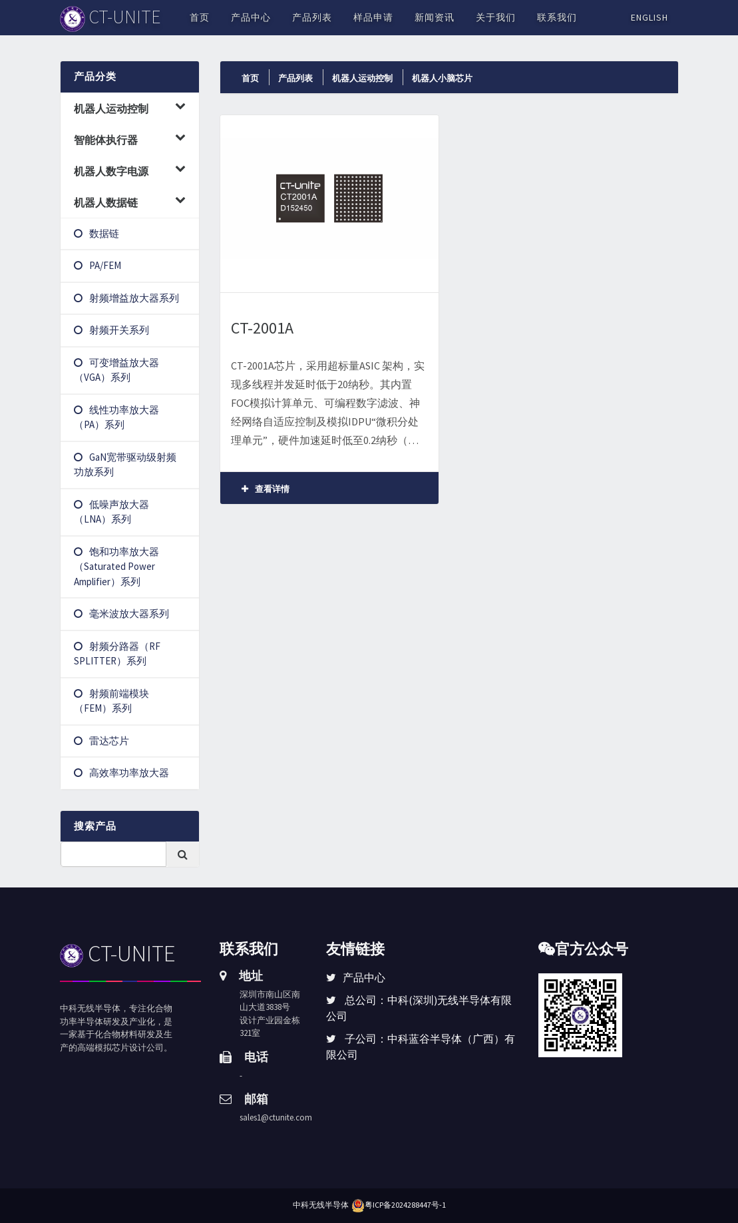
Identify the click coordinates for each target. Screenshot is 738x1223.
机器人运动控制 (362, 78)
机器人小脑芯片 (442, 78)
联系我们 (557, 17)
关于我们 (496, 17)
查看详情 (265, 489)
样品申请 (373, 17)
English (649, 17)
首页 (200, 17)
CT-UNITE (118, 953)
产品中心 (251, 17)
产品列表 (312, 17)
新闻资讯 (435, 17)
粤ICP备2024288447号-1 (405, 1205)
